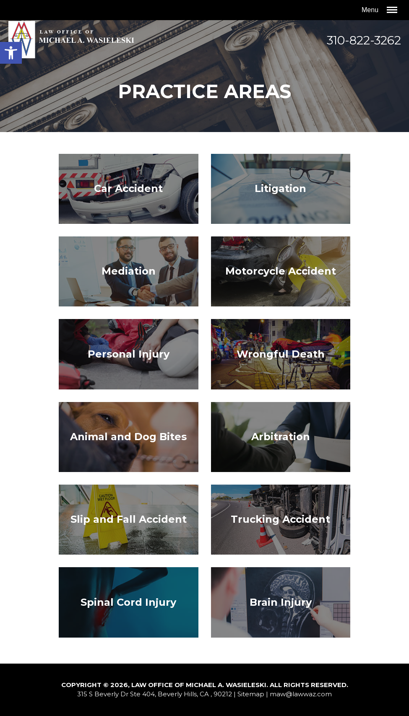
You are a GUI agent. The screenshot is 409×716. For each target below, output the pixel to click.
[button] (11, 53)
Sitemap (250, 694)
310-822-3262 (364, 40)
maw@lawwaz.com (301, 694)
